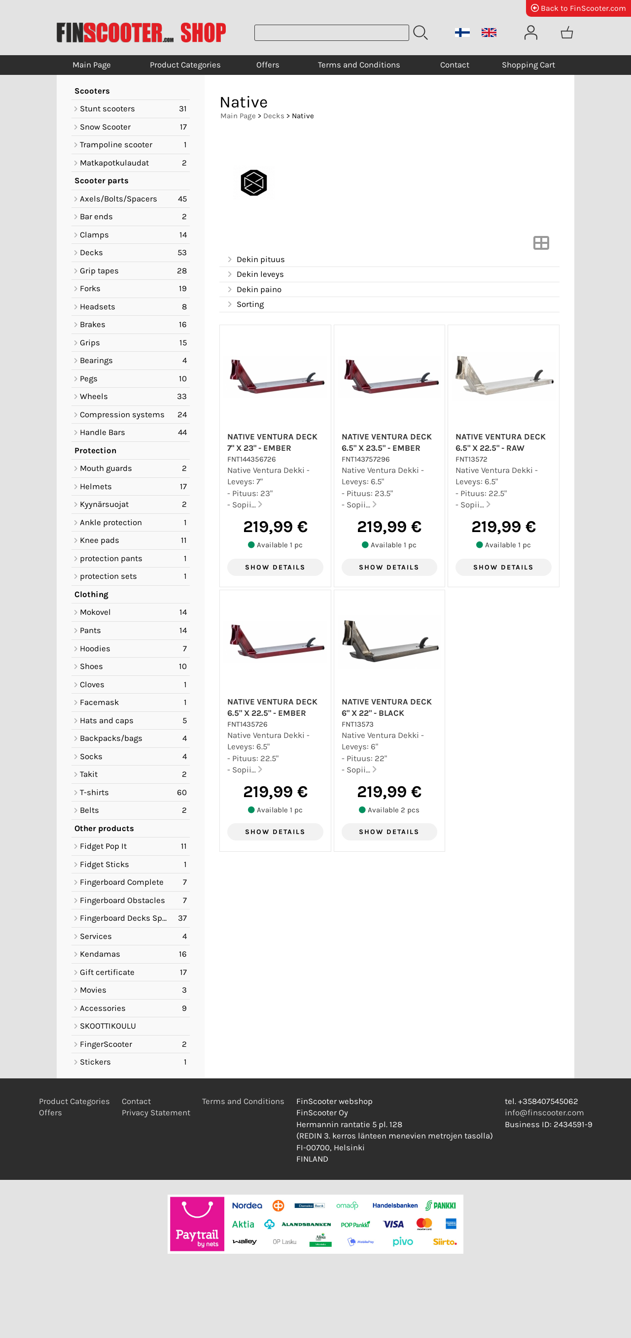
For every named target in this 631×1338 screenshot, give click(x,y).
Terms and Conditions (359, 64)
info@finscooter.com (544, 1112)
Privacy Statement (156, 1112)
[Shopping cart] (567, 32)
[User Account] (531, 32)
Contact (454, 64)
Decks (273, 115)
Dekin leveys (254, 274)
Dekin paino (253, 290)
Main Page (91, 64)
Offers (268, 64)
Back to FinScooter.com (578, 8)
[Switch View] (541, 246)
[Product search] (331, 33)
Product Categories (185, 64)
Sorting (244, 305)
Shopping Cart (528, 64)
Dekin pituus (255, 260)
